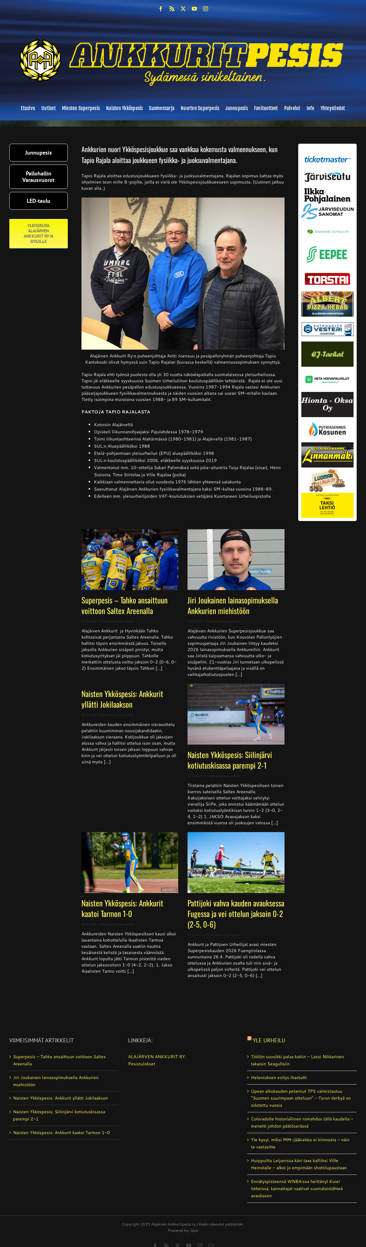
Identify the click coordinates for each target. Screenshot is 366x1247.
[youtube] (194, 8)
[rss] (171, 8)
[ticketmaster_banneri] (327, 155)
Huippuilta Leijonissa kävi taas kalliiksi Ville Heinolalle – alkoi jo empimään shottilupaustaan (299, 1164)
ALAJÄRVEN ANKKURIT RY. (157, 1057)
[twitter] (183, 8)
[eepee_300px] (327, 245)
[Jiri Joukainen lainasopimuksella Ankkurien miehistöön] (236, 559)
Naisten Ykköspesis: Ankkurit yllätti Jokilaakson (122, 699)
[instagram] (205, 8)
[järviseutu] (327, 174)
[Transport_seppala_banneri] (327, 228)
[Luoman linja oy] (327, 470)
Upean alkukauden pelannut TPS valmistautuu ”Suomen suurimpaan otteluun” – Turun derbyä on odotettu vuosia (301, 1098)
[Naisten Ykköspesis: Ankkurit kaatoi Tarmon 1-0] (129, 862)
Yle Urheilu (269, 1040)
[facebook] (160, 8)
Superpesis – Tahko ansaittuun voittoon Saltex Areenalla (124, 605)
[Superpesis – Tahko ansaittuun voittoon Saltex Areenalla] (129, 559)
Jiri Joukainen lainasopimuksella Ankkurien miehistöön (233, 605)
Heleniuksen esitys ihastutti (279, 1077)
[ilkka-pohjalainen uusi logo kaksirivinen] (327, 190)
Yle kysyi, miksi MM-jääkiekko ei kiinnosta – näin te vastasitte (300, 1143)
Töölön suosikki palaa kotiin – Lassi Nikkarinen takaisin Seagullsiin (297, 1060)
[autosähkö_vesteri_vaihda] (327, 319)
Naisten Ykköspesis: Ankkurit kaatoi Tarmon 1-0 (122, 908)
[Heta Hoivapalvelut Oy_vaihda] (327, 369)
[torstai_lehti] (327, 275)
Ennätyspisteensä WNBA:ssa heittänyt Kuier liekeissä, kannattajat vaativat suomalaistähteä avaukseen (297, 1188)
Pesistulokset (141, 1064)
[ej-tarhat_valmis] (327, 344)
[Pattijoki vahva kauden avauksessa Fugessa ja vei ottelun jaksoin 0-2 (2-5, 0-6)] (236, 862)
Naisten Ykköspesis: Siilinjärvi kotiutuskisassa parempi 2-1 (230, 760)
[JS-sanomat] (327, 205)
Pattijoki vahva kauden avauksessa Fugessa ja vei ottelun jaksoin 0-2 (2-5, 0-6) (236, 913)
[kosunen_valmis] (327, 419)
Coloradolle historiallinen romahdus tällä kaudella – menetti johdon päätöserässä (302, 1122)
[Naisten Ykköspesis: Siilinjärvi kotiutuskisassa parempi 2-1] (236, 714)
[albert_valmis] (327, 294)
